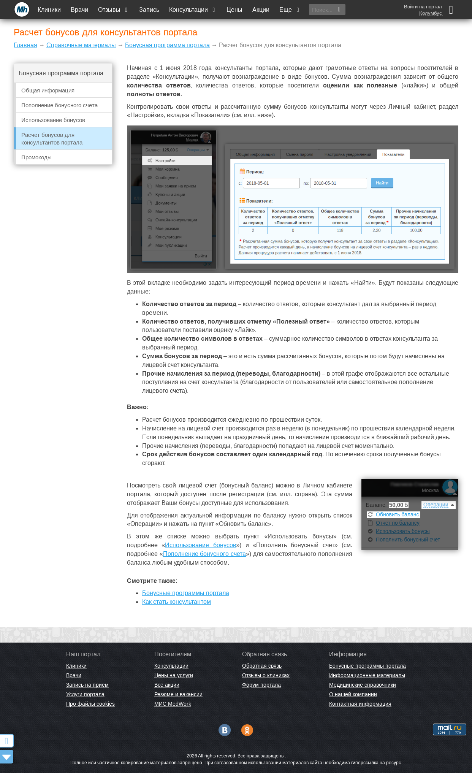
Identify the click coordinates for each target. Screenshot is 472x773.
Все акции (166, 685)
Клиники (49, 9)
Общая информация (47, 90)
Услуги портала (85, 694)
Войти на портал (423, 7)
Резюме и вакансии (178, 694)
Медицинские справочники (362, 685)
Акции (260, 9)
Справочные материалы (81, 45)
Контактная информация (360, 704)
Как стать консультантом (176, 601)
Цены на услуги (173, 675)
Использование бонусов (53, 120)
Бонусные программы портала (185, 593)
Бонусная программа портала (167, 45)
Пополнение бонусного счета (59, 105)
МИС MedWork (172, 704)
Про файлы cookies (90, 704)
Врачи (79, 9)
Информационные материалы (367, 675)
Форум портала (261, 685)
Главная (25, 45)
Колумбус (430, 13)
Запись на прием (87, 685)
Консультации (193, 9)
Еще (290, 9)
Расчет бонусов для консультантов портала (51, 139)
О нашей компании (353, 694)
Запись (149, 9)
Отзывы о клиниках (266, 675)
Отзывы (113, 9)
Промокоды (36, 157)
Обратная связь (262, 666)
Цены (234, 9)
